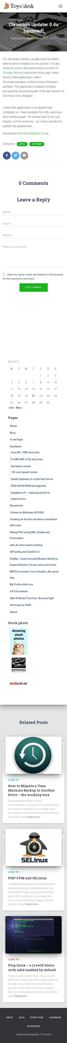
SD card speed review (24, 472)
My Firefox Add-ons (21, 584)
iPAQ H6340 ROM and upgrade (28, 485)
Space (13, 612)
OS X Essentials (19, 591)
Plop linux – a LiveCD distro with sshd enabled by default (32, 967)
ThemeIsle (45, 1034)
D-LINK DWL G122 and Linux (27, 459)
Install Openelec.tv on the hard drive (32, 479)
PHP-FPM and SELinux (27, 878)
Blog (12, 432)
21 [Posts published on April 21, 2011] (33, 395)
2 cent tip (13, 780)
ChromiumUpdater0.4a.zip (32, 133)
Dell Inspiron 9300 (20, 605)
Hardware (15, 446)
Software (37, 144)
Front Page (16, 439)
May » (19, 407)
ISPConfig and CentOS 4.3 (25, 551)
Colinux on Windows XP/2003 (27, 512)
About (13, 425)
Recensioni (16, 505)
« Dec (11, 407)
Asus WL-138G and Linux (25, 452)
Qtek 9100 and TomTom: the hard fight (32, 598)
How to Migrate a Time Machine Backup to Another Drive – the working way (31, 790)
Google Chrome (13, 72)
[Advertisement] (30, 329)
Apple (22, 144)
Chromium (16, 68)
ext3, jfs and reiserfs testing (26, 545)
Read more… (34, 817)
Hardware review (21, 466)
